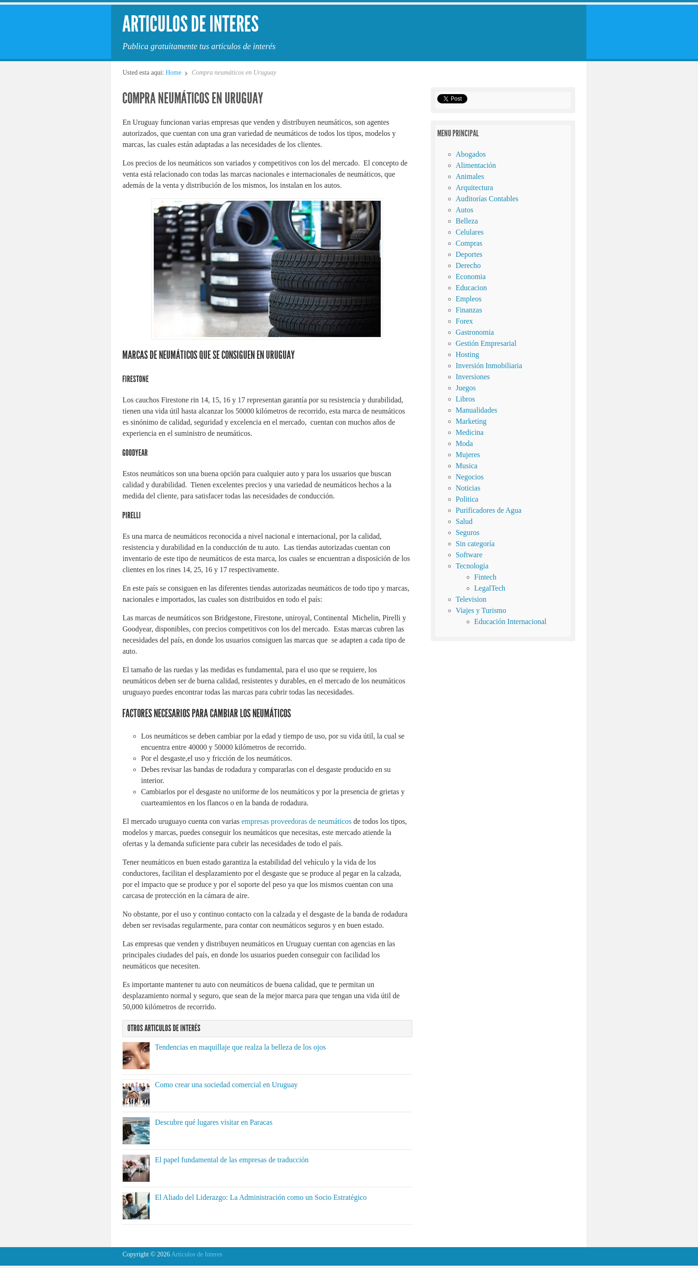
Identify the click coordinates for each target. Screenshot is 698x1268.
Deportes (469, 254)
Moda (464, 443)
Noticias (468, 488)
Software (469, 555)
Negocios (470, 477)
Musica (467, 466)
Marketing (471, 421)
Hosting (467, 354)
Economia (471, 276)
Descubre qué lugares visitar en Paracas (213, 1122)
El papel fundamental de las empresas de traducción (231, 1160)
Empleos (469, 299)
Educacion (471, 288)
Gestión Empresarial (486, 343)
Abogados (471, 154)
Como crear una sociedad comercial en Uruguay (226, 1085)
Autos (464, 210)
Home (173, 72)
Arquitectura (474, 187)
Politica (467, 499)
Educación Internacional (510, 621)
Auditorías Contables (487, 199)
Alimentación (476, 165)
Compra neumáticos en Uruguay (192, 98)
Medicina (470, 432)
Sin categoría (475, 544)
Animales (470, 176)
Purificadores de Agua (489, 510)
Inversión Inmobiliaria (489, 366)
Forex (464, 321)
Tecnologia (472, 566)
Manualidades (476, 410)
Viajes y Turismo (481, 610)
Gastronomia (475, 332)
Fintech (485, 577)
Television (471, 599)
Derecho (468, 265)
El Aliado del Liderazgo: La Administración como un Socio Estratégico (260, 1197)
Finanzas (469, 310)
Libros (465, 399)
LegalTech (489, 588)
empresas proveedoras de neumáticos (296, 821)
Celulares (470, 232)
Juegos (466, 388)
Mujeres (468, 455)
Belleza (467, 221)
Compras (469, 243)
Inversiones (473, 377)
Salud (464, 521)
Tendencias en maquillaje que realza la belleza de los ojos (240, 1047)
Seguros (468, 532)
